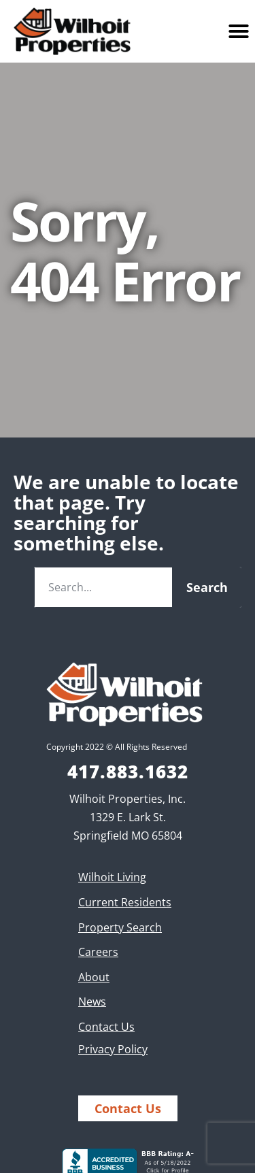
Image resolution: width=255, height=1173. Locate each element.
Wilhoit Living (112, 877)
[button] (238, 31)
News (92, 1001)
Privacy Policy (113, 1049)
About (93, 977)
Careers (98, 951)
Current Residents (124, 902)
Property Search (120, 927)
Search (207, 587)
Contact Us (106, 1026)
